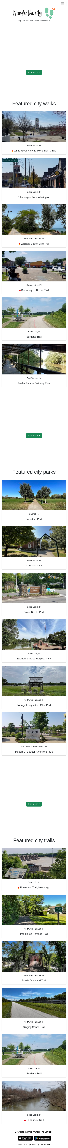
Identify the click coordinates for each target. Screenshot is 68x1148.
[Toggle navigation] (62, 4)
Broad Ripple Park (34, 612)
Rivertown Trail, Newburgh (34, 887)
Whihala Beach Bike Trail (34, 243)
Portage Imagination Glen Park (34, 705)
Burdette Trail (34, 336)
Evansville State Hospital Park (34, 658)
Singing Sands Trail (34, 1027)
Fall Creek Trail (34, 1120)
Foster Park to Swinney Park (34, 383)
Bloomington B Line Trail (34, 290)
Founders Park (34, 519)
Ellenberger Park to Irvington (34, 197)
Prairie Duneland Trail (34, 980)
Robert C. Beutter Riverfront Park (34, 751)
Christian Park (34, 565)
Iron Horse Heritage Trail (34, 934)
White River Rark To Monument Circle (34, 150)
